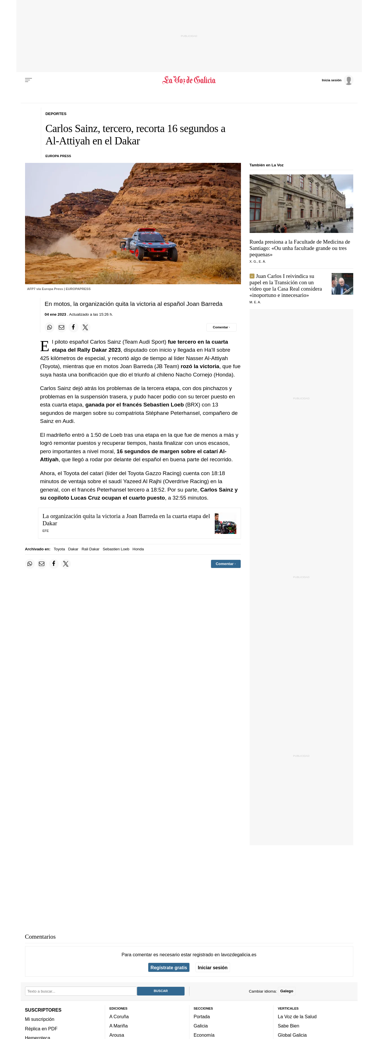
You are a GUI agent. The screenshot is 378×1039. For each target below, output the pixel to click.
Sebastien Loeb (116, 549)
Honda (138, 549)
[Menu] (28, 80)
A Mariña (118, 1026)
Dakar (73, 549)
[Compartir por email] (62, 327)
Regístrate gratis (169, 967)
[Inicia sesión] (337, 80)
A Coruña (119, 1016)
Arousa (116, 1035)
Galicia (201, 1026)
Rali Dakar (90, 549)
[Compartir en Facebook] (73, 327)
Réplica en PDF (41, 1028)
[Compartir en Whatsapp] (49, 327)
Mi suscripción (39, 1019)
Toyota (59, 549)
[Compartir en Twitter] (85, 327)
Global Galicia (292, 1035)
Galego (286, 991)
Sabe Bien (288, 1026)
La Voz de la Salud (297, 1016)
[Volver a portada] (189, 80)
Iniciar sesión (212, 967)
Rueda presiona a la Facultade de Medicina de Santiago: (300, 248)
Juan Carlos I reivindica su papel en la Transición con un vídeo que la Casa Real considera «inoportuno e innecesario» (286, 285)
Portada (202, 1016)
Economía (204, 1035)
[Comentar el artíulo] (221, 327)
